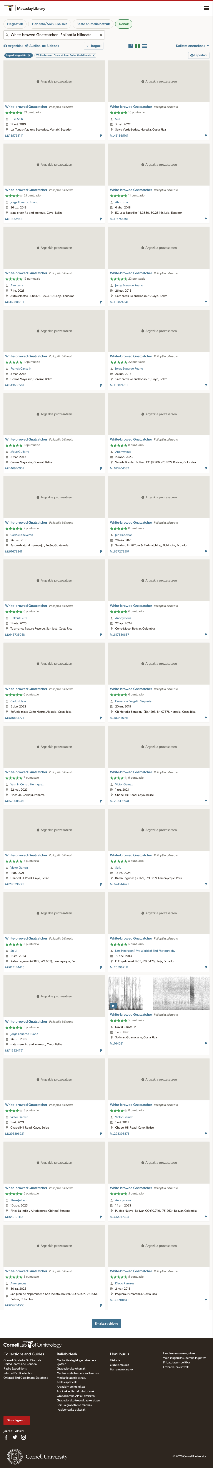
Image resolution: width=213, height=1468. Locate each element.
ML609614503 (14, 1305)
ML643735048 (15, 634)
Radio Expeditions (15, 1368)
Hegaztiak (15, 24)
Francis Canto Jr (20, 368)
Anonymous (123, 451)
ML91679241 (13, 551)
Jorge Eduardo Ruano (24, 202)
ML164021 (116, 1043)
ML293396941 (119, 801)
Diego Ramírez (124, 1283)
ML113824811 (119, 385)
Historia (115, 1360)
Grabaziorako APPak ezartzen (76, 1395)
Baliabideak (67, 1354)
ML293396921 (14, 1133)
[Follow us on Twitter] (14, 1437)
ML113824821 (14, 218)
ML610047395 (119, 1216)
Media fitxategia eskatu (71, 1377)
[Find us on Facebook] (6, 1437)
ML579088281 (14, 801)
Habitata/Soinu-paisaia (49, 24)
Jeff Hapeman (124, 535)
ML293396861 (14, 884)
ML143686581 (14, 385)
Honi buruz (120, 1354)
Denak (124, 24)
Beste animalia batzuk (93, 24)
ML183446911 (119, 717)
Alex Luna (121, 202)
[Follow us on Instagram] (23, 1437)
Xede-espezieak (67, 1382)
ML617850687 (119, 634)
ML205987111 (119, 967)
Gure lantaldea (119, 1364)
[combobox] (54, 35)
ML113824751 (14, 1050)
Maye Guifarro (19, 451)
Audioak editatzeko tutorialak (75, 1391)
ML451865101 (119, 135)
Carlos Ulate (18, 701)
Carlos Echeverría (21, 535)
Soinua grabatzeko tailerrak (74, 1405)
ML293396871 (119, 1133)
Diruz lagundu (16, 1420)
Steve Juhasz (18, 1200)
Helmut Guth (18, 618)
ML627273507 (119, 551)
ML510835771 (14, 717)
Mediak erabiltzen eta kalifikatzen (78, 1373)
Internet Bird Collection (18, 1373)
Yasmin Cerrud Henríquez (26, 784)
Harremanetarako (121, 1369)
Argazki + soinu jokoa (71, 1386)
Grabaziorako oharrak (71, 1368)
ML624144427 (119, 884)
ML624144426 (14, 967)
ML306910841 (119, 1300)
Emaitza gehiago (106, 1323)
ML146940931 (14, 468)
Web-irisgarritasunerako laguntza (184, 1358)
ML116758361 (119, 218)
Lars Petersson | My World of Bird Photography (145, 950)
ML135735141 (14, 135)
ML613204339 (119, 468)
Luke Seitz (16, 119)
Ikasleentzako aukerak (71, 1409)
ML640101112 (14, 1216)
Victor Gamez (124, 784)
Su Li (118, 119)
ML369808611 (14, 302)
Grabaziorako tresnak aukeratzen (78, 1400)
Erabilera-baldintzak (176, 1367)
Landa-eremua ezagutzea (179, 1353)
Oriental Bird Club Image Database (25, 1377)
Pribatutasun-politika (176, 1362)
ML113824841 (119, 302)
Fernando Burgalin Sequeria (133, 701)
